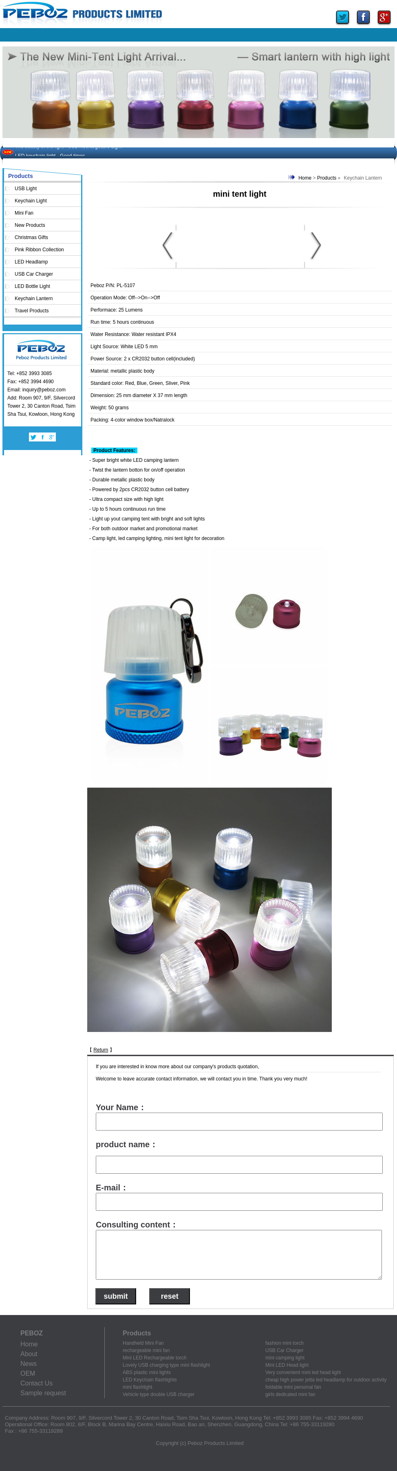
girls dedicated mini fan (290, 1394)
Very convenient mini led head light (303, 1372)
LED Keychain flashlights (150, 1380)
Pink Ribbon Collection (39, 249)
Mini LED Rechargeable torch (155, 1358)
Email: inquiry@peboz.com (36, 390)
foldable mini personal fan (293, 1387)
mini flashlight (137, 1387)
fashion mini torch (284, 1343)
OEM (27, 1373)
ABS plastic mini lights (147, 1372)
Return (100, 1050)
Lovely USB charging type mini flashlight (166, 1365)
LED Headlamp (31, 262)
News (28, 1363)
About (28, 1353)
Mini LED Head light (287, 1365)
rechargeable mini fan (146, 1350)
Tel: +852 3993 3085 (29, 373)
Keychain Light (31, 201)
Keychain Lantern (34, 298)
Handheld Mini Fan (143, 1343)
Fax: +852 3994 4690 (30, 381)
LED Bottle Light (32, 286)
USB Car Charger (34, 274)
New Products (30, 225)
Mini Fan (24, 213)
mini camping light (284, 1358)
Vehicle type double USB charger (158, 1394)
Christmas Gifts (31, 237)
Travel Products (32, 311)
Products (326, 178)
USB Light (26, 188)
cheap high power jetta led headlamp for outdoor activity (326, 1380)
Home (304, 178)
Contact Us (36, 1383)
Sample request (43, 1393)
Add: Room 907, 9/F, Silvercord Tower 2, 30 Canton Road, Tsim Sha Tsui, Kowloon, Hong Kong (41, 406)
